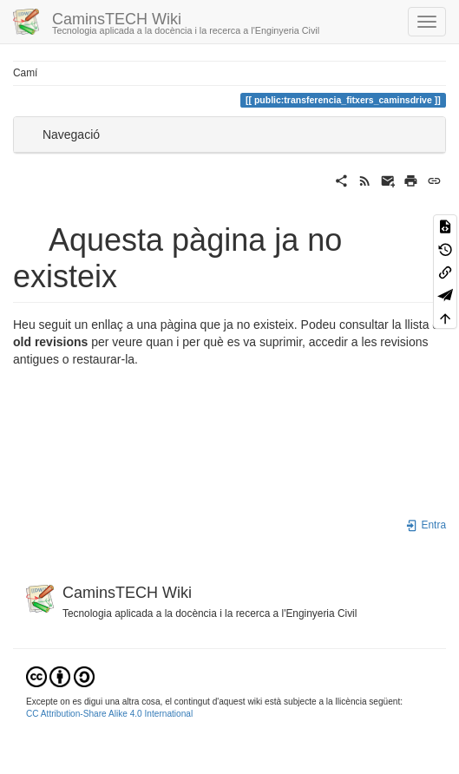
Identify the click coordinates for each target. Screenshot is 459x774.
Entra (425, 525)
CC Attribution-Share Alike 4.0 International (109, 713)
